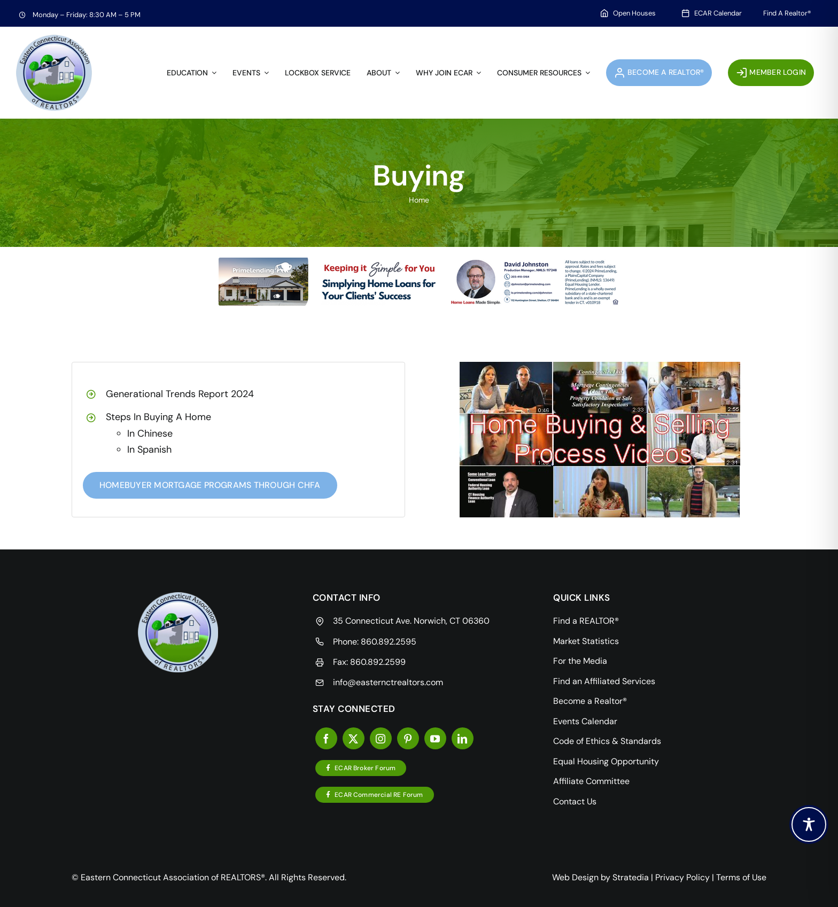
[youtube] (435, 738)
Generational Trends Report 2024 (180, 393)
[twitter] (353, 738)
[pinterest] (408, 738)
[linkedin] (463, 738)
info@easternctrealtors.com (388, 682)
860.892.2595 (388, 641)
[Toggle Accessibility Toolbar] (808, 824)
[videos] (600, 365)
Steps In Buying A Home (158, 416)
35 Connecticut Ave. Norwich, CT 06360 (411, 620)
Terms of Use (741, 877)
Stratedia (630, 877)
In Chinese (150, 433)
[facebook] (326, 738)
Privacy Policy (682, 877)
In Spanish (149, 449)
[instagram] (381, 738)
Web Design (575, 877)
